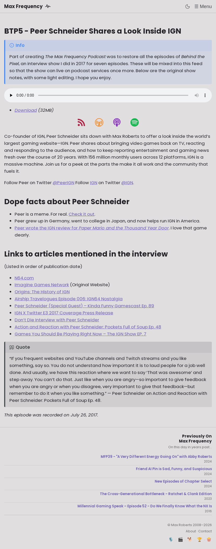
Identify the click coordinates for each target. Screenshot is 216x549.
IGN (93, 182)
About (191, 531)
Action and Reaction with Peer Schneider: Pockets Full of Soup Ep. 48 (88, 327)
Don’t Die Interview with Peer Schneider (57, 320)
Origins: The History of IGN (42, 292)
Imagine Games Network (42, 285)
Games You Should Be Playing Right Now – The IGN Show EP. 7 (80, 334)
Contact (205, 531)
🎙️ (171, 539)
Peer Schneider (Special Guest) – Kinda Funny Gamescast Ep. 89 (84, 306)
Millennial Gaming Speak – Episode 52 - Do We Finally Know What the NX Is (144, 506)
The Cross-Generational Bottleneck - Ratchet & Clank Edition (156, 494)
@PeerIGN (63, 182)
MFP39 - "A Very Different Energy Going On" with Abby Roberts (156, 456)
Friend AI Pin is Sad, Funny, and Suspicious (174, 469)
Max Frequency (28, 6)
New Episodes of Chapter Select (183, 481)
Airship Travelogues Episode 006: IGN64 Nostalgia (69, 299)
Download (26, 110)
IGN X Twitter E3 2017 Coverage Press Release (64, 313)
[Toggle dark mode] (187, 6)
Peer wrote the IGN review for (92, 228)
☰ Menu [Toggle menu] (203, 6)
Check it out (81, 214)
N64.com (24, 278)
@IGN (127, 182)
